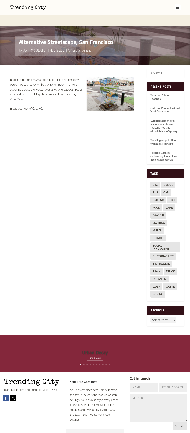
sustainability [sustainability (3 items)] (163, 244)
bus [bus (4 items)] (155, 181)
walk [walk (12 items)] (156, 275)
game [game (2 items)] (169, 196)
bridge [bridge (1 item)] (168, 173)
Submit (180, 414)
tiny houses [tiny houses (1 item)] (161, 252)
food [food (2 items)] (156, 196)
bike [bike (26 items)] (155, 173)
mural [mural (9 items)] (157, 219)
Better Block (56, 73)
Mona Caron (17, 88)
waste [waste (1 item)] (170, 275)
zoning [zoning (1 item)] (158, 282)
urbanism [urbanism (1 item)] (159, 267)
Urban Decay (95, 342)
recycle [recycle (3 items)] (158, 226)
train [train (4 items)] (156, 259)
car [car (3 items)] (166, 181)
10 (109, 352)
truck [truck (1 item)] (170, 259)
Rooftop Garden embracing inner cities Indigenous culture (163, 145)
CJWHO (37, 97)
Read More (95, 347)
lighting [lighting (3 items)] (159, 211)
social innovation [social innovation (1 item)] (161, 236)
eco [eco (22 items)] (172, 188)
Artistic (86, 39)
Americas (74, 39)
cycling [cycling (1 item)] (158, 188)
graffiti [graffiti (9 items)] (158, 203)
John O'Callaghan (35, 39)
